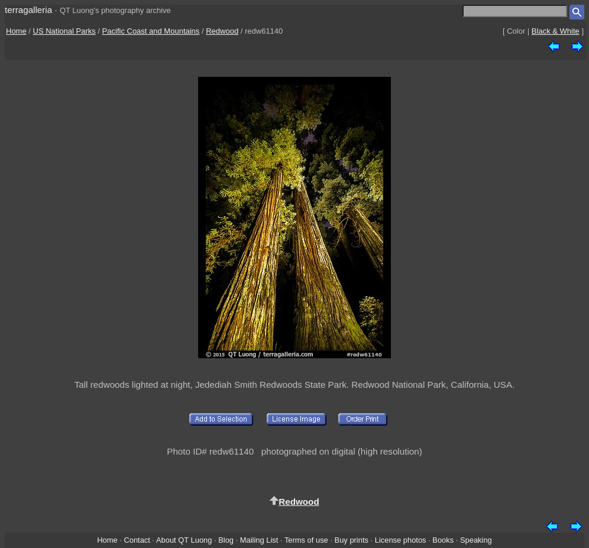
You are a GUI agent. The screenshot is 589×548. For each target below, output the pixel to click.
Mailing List (259, 540)
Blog (226, 540)
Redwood (222, 31)
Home (16, 31)
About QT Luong (184, 540)
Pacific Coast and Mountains (151, 31)
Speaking (476, 540)
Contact (137, 540)
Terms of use (306, 540)
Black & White (556, 31)
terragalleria (28, 10)
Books (443, 540)
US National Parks (64, 31)
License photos (400, 540)
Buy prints (351, 540)
